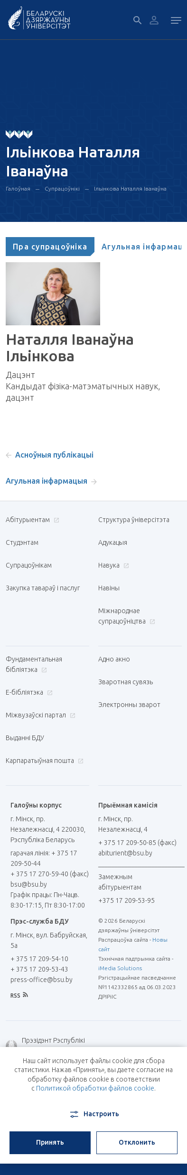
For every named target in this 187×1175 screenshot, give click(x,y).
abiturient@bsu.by (125, 853)
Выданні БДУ (25, 738)
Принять (50, 1142)
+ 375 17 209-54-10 (39, 959)
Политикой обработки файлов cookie (95, 1088)
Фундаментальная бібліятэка (34, 664)
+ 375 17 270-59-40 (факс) (49, 874)
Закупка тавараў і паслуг (43, 588)
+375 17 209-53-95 (126, 900)
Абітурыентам (31, 519)
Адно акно (114, 659)
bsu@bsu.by (28, 884)
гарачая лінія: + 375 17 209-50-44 (43, 858)
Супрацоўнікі (62, 188)
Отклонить (137, 1142)
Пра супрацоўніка (50, 246)
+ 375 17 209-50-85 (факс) (137, 842)
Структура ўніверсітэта (133, 519)
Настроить (93, 1114)
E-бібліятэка (28, 692)
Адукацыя (112, 542)
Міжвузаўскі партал (39, 715)
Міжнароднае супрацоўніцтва (126, 616)
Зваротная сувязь (125, 682)
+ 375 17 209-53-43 (39, 969)
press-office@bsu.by (41, 979)
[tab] (50, 246)
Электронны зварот (129, 704)
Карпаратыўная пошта (43, 760)
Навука (112, 565)
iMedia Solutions (120, 968)
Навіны (109, 588)
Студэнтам (22, 542)
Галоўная (18, 188)
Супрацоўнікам (29, 565)
